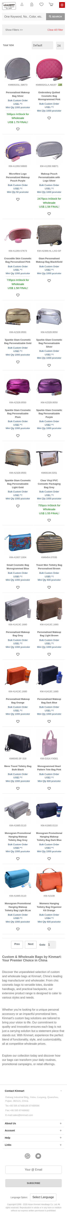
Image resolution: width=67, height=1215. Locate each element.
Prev (17, 944)
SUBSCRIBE (33, 1183)
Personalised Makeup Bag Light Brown (49, 634)
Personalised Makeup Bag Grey (18, 634)
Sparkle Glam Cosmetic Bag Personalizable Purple (49, 413)
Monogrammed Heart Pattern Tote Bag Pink (49, 768)
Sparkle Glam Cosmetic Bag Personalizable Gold (17, 341)
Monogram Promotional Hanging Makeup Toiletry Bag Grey (18, 836)
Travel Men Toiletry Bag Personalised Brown (49, 567)
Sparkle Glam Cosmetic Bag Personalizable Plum (18, 413)
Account (10, 1130)
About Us (10, 1123)
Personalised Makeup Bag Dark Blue (49, 701)
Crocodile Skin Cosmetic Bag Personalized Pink (17, 260)
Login (31, 6)
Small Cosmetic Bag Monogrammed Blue (18, 567)
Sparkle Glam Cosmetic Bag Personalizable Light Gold (18, 484)
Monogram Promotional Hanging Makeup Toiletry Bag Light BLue (18, 907)
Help (7, 1137)
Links (8, 1144)
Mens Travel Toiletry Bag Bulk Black (17, 768)
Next (30, 944)
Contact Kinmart (14, 1090)
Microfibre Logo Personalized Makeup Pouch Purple (18, 177)
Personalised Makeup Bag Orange (18, 701)
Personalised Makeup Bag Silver (18, 94)
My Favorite (41, 6)
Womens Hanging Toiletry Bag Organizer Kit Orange (49, 907)
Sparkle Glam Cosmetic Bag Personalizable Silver (49, 343)
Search (54, 16)
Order (51, 6)
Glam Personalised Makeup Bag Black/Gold (49, 260)
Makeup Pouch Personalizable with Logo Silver (49, 177)
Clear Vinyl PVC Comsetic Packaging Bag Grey (49, 484)
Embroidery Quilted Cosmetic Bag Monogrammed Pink (49, 96)
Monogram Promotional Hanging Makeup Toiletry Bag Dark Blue (49, 836)
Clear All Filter (55, 29)
